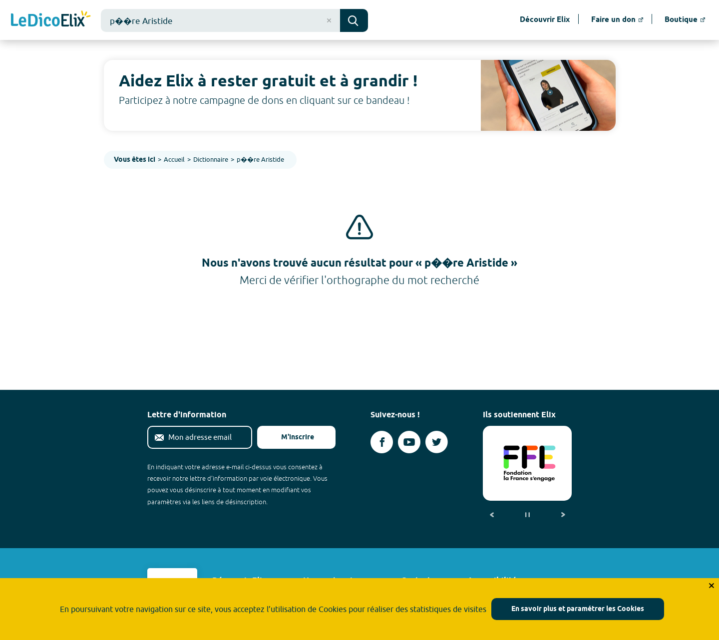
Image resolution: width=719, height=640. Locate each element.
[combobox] (220, 20)
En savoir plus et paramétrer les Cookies (577, 609)
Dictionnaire (210, 159)
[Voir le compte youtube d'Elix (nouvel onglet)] (409, 442)
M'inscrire (289, 437)
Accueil (174, 159)
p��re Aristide (260, 159)
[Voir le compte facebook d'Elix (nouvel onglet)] (381, 442)
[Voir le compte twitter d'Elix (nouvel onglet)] (436, 442)
